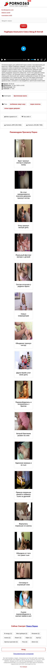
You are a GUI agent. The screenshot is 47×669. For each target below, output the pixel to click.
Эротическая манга (20, 96)
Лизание (36, 633)
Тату (24, 642)
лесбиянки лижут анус (17, 104)
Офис (29, 637)
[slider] (13, 60)
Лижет (18, 637)
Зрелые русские (11, 642)
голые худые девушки (12, 108)
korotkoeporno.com (8, 10)
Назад (23, 649)
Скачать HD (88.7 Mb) (34, 125)
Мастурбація (21, 633)
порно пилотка (35, 104)
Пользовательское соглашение (23, 654)
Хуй (38, 637)
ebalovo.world (6, 12)
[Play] (2, 59)
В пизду (8, 633)
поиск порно (32, 626)
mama (7, 637)
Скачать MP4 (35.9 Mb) (12, 125)
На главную (23, 667)
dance (35, 642)
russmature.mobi (7, 15)
